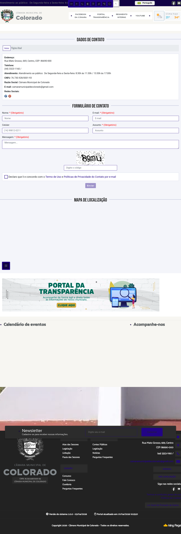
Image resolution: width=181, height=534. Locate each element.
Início (6, 48)
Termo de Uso (53, 176)
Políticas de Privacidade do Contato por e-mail (90, 176)
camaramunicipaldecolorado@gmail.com (28, 87)
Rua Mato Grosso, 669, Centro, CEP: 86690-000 (27, 59)
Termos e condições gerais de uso (164, 494)
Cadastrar (152, 432)
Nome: (13, 112)
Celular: (6, 125)
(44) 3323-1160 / (12, 67)
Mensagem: (15, 137)
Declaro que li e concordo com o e (62, 176)
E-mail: (103, 112)
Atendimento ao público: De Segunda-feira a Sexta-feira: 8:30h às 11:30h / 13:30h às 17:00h (57, 73)
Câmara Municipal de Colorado (27, 82)
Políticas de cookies (171, 498)
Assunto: (104, 125)
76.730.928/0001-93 (18, 77)
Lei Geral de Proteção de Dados (163, 505)
